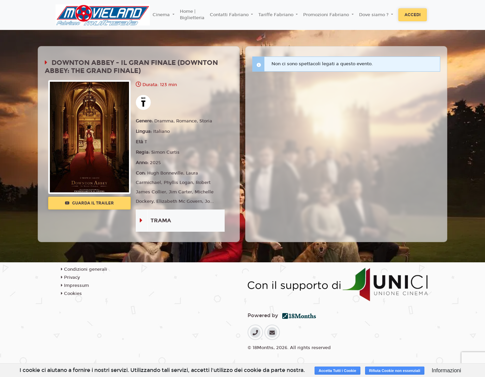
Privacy (70, 277)
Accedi (413, 14)
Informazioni (446, 370)
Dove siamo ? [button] (374, 14)
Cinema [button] (162, 14)
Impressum (75, 285)
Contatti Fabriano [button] (230, 14)
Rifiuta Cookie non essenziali (394, 371)
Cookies (71, 293)
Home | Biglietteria (192, 15)
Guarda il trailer (89, 203)
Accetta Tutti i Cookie (337, 371)
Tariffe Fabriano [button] (276, 14)
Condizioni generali (84, 269)
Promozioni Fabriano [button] (326, 14)
